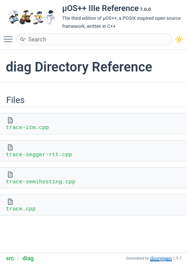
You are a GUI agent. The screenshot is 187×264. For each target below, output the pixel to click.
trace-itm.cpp (27, 128)
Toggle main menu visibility (10, 36)
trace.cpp (21, 209)
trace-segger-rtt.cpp (39, 155)
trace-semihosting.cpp (40, 182)
